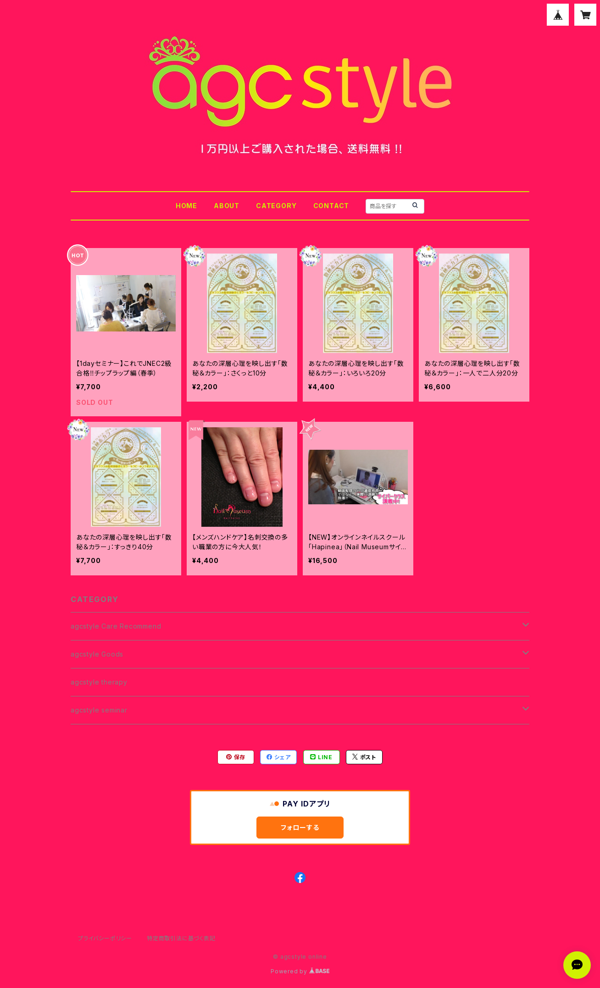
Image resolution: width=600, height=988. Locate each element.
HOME (186, 206)
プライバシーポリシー (105, 938)
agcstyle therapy (99, 682)
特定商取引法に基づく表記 (181, 938)
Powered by (300, 971)
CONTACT (331, 206)
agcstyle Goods (97, 654)
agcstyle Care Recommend (116, 626)
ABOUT (226, 206)
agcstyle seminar (99, 710)
